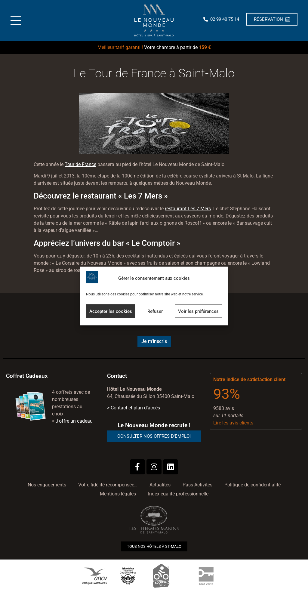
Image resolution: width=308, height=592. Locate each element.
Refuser (155, 311)
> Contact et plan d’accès (133, 408)
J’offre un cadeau (74, 421)
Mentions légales (118, 494)
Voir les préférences (198, 311)
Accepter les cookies (110, 311)
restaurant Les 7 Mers (188, 208)
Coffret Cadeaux (27, 375)
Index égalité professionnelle (178, 494)
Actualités (160, 485)
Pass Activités (197, 485)
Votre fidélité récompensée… (107, 485)
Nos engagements (47, 485)
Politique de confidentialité (252, 485)
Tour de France (80, 164)
